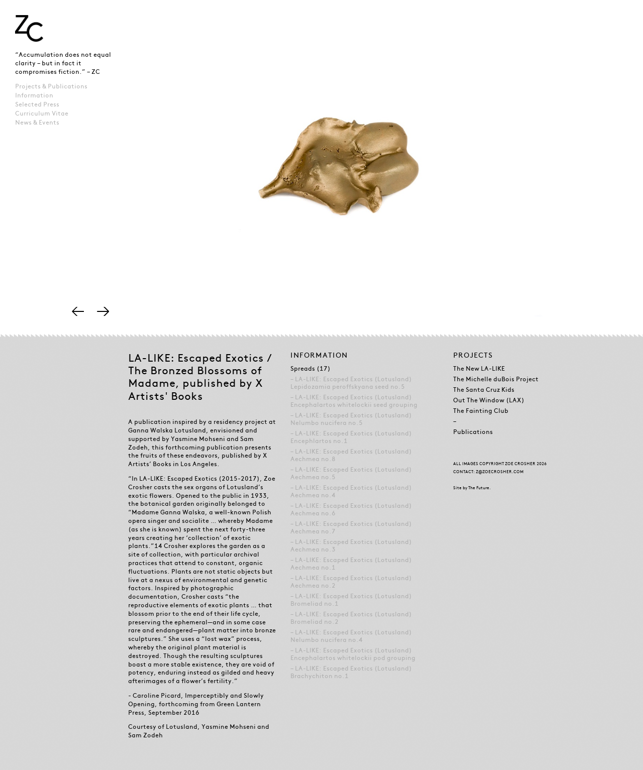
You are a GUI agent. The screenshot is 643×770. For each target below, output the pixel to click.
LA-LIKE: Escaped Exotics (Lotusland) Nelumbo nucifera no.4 (351, 636)
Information (34, 95)
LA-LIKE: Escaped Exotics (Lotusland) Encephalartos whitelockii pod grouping (352, 654)
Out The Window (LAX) (488, 400)
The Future (478, 488)
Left (78, 311)
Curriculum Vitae (41, 113)
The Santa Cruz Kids (483, 389)
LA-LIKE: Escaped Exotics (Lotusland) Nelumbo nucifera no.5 (351, 419)
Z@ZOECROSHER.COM (499, 472)
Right (103, 311)
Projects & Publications (51, 86)
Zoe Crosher (29, 28)
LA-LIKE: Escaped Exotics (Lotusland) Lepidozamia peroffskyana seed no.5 (351, 383)
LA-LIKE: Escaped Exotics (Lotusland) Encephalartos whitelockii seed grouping (353, 401)
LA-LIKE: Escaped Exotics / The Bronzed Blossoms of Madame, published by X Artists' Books (200, 377)
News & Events (37, 122)
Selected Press (37, 104)
